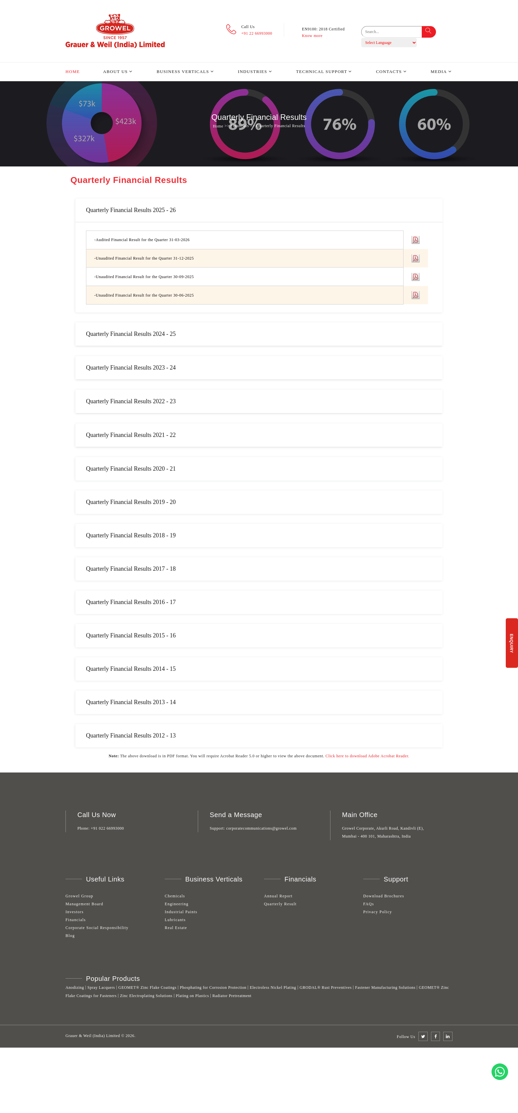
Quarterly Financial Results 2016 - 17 (131, 602)
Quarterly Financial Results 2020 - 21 (131, 468)
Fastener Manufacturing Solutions (385, 988)
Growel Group (79, 896)
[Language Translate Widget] (389, 42)
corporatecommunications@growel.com (261, 828)
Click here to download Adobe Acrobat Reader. (367, 756)
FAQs (368, 904)
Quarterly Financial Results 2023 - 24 (131, 367)
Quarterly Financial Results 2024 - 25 (131, 334)
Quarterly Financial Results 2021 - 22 (131, 435)
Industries (252, 71)
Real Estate (176, 927)
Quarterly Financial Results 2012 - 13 (131, 735)
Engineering (177, 904)
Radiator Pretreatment (231, 996)
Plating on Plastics (192, 996)
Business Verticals (182, 71)
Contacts (389, 71)
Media (439, 71)
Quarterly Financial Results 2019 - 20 (131, 502)
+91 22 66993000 (256, 33)
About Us (115, 71)
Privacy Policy (377, 912)
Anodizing (74, 988)
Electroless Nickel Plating (273, 988)
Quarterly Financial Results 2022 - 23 (131, 401)
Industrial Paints (181, 912)
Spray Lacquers (101, 988)
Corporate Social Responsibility (97, 927)
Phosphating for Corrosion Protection (213, 988)
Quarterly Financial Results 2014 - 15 (131, 668)
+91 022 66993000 (107, 828)
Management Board (84, 904)
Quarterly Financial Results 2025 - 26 (131, 210)
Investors (74, 912)
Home (72, 71)
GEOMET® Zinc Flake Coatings (147, 988)
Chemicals (175, 896)
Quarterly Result (280, 904)
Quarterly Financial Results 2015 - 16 (131, 635)
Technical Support (321, 71)
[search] (396, 32)
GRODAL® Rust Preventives (326, 988)
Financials (75, 919)
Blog (70, 935)
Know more (312, 35)
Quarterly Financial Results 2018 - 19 (131, 535)
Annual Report (278, 896)
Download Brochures (383, 896)
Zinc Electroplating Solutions (146, 996)
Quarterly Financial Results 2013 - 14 (131, 702)
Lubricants (175, 919)
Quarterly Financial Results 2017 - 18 (131, 568)
